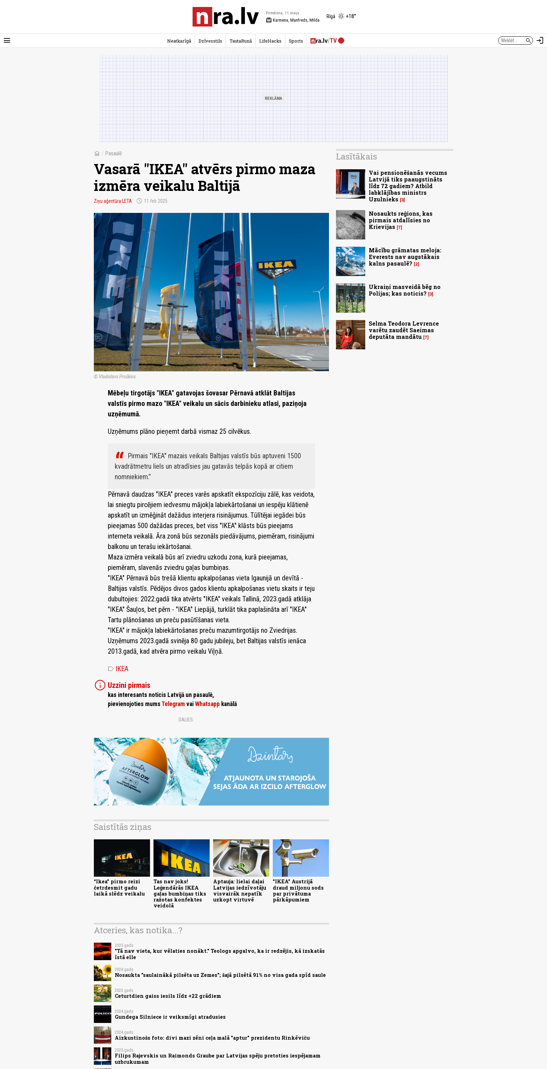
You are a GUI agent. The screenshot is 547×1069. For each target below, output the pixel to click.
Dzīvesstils (210, 41)
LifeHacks (270, 41)
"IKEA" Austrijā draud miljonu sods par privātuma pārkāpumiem (298, 890)
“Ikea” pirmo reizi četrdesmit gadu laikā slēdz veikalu (119, 887)
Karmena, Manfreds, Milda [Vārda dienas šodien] (293, 20)
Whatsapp (207, 703)
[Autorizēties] (540, 40)
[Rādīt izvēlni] (7, 40)
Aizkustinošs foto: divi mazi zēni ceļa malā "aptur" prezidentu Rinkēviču (212, 1037)
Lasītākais (356, 156)
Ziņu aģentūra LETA (113, 201)
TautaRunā (241, 41)
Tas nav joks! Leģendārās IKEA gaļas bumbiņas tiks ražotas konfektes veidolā (179, 893)
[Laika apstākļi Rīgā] (341, 17)
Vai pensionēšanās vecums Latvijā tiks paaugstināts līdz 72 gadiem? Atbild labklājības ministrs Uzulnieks (408, 186)
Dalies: (186, 719)
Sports (296, 41)
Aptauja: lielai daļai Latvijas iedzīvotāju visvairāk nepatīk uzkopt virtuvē (239, 890)
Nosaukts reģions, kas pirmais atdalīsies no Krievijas (401, 220)
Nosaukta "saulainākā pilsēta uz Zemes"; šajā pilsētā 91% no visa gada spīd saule (220, 975)
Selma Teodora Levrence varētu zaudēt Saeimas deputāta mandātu (404, 330)
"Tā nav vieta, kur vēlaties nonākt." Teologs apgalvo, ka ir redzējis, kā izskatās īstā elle (220, 954)
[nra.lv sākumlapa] (226, 17)
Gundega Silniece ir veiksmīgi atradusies (170, 1017)
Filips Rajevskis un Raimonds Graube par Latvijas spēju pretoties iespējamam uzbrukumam (218, 1058)
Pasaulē (113, 153)
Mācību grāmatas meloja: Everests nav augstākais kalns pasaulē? (405, 256)
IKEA (118, 669)
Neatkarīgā (179, 41)
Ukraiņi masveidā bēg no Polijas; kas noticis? (405, 290)
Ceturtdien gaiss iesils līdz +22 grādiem (168, 996)
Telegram (173, 703)
